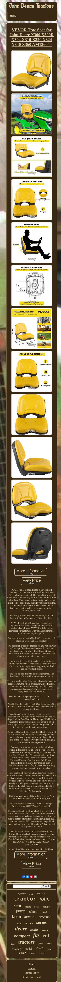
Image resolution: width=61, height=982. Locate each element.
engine (28, 906)
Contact (31, 968)
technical (44, 930)
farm (16, 916)
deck (36, 907)
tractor (25, 899)
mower (32, 953)
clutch (49, 949)
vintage (46, 906)
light (19, 923)
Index (31, 964)
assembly (17, 949)
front (43, 911)
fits (36, 935)
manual (29, 917)
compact (22, 936)
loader (49, 943)
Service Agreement (31, 977)
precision (45, 917)
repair (31, 894)
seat (17, 905)
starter (41, 953)
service (41, 893)
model (28, 948)
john (44, 899)
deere (21, 929)
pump (20, 911)
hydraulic (22, 893)
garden (29, 923)
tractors (26, 942)
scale (34, 930)
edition (32, 911)
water (22, 952)
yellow (40, 943)
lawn (39, 948)
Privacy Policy (32, 973)
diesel (13, 944)
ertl (46, 935)
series (41, 922)
